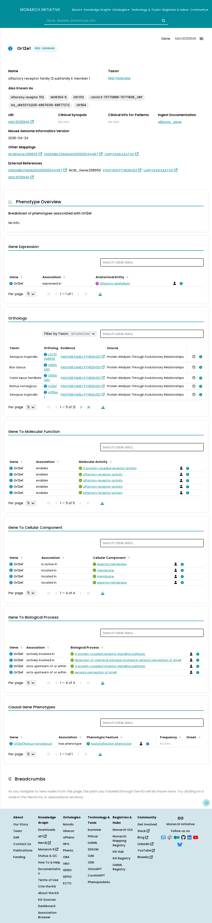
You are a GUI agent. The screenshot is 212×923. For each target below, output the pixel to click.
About (77, 10)
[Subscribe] (163, 837)
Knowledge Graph (97, 10)
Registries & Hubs (175, 10)
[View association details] (180, 283)
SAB (16, 837)
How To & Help (49, 862)
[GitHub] (183, 837)
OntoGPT (95, 869)
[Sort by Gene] (20, 277)
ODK (91, 862)
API (42, 836)
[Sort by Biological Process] (101, 647)
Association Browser (47, 915)
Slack (143, 831)
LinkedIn (145, 844)
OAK (91, 856)
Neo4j (44, 843)
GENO (67, 870)
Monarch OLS (123, 830)
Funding (19, 857)
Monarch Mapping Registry (119, 840)
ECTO (67, 883)
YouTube (146, 850)
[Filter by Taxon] (69, 334)
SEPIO (67, 877)
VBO (66, 864)
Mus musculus (119, 78)
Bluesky (145, 857)
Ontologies (120, 10)
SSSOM (93, 849)
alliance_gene (170, 122)
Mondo (68, 824)
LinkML (92, 843)
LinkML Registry (119, 867)
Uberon (68, 831)
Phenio (68, 850)
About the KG (48, 893)
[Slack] (169, 837)
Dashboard (46, 906)
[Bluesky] (179, 844)
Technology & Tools (145, 10)
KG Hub (118, 852)
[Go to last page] (88, 407)
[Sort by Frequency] (179, 737)
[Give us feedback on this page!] (206, 803)
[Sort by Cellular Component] (128, 557)
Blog (142, 837)
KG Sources (47, 900)
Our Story (20, 824)
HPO (66, 844)
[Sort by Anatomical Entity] (126, 277)
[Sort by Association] (63, 277)
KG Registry (121, 858)
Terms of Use (48, 880)
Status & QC (47, 856)
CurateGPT (96, 875)
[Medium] (176, 837)
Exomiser (94, 830)
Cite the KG (47, 886)
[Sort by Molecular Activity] (109, 461)
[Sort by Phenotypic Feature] (120, 737)
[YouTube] (195, 837)
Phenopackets (99, 882)
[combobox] (106, 21)
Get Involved (147, 824)
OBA (66, 857)
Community (199, 10)
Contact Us (22, 844)
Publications (23, 850)
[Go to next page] (80, 407)
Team (17, 831)
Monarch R (48, 849)
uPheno (68, 837)
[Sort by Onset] (198, 737)
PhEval (93, 836)
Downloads (46, 830)
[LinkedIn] (189, 837)
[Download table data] (99, 294)
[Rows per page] (30, 294)
